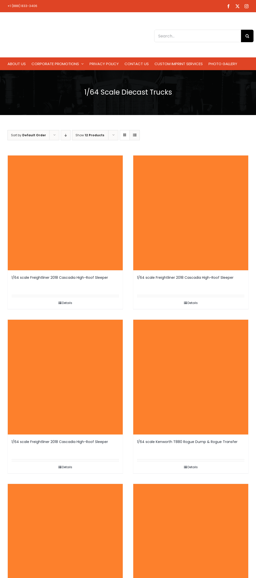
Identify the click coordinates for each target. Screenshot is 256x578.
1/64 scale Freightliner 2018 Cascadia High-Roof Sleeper (60, 277)
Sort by (28, 135)
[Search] (247, 36)
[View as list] (135, 135)
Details (67, 303)
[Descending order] (65, 135)
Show (90, 135)
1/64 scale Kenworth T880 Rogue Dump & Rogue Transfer (187, 441)
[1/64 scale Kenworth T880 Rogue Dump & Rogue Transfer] (190, 377)
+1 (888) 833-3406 (22, 5)
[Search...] (197, 36)
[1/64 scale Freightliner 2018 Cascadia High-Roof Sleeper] (65, 212)
